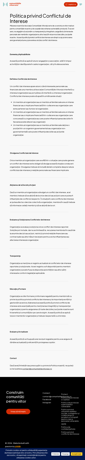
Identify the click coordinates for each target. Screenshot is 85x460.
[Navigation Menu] (81, 4)
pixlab (18, 446)
